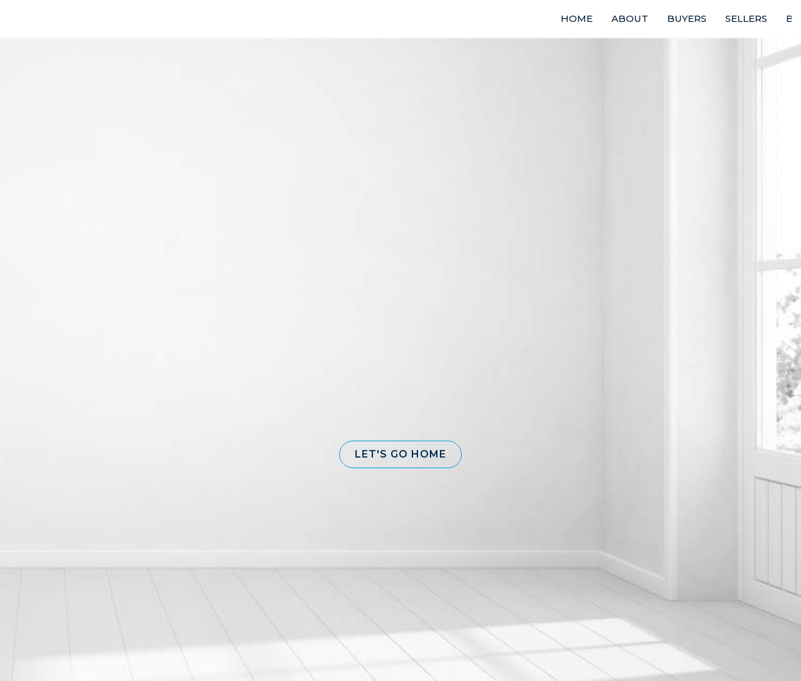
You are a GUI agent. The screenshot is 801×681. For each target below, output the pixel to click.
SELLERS (746, 18)
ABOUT (629, 18)
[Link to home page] (56, 19)
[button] (400, 454)
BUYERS (687, 18)
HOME (577, 18)
